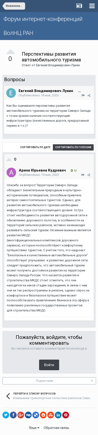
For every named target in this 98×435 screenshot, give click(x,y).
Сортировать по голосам (73, 147)
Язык (34, 428)
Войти (49, 365)
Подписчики (44, 380)
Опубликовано (39, 95)
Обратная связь (56, 428)
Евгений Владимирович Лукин (58, 65)
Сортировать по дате (35, 147)
